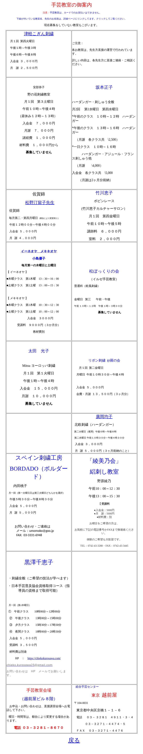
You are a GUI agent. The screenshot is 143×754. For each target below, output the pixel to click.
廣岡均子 (104, 416)
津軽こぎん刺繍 (39, 33)
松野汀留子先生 (39, 202)
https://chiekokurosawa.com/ (44, 658)
